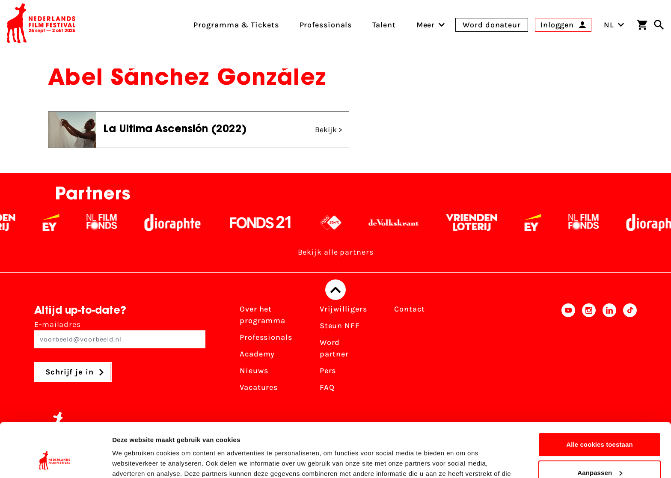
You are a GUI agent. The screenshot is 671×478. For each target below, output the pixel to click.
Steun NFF (340, 325)
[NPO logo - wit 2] (341, 222)
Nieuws (254, 370)
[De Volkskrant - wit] (404, 222)
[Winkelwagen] (642, 25)
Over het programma (262, 314)
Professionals (266, 337)
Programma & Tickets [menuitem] (236, 25)
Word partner (334, 348)
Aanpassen (599, 426)
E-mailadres (119, 334)
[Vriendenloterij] (482, 222)
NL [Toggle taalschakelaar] (614, 25)
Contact (409, 309)
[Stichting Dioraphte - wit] (183, 222)
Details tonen (132, 461)
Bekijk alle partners (336, 252)
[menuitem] (425, 25)
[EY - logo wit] (61, 222)
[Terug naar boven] (335, 289)
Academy (257, 354)
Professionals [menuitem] (326, 25)
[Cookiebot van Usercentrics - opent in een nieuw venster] (55, 461)
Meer (425, 25)
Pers (328, 370)
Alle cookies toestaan (599, 398)
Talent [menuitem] (383, 25)
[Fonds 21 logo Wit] (270, 222)
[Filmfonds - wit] (112, 222)
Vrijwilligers (343, 309)
